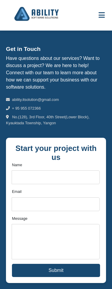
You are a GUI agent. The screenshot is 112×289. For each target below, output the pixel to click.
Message (19, 218)
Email (17, 191)
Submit (56, 270)
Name (17, 165)
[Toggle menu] (102, 15)
